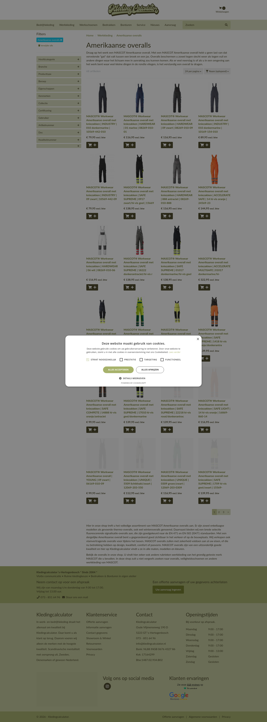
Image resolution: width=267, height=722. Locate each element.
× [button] (198, 339)
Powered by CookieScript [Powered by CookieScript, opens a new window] (133, 383)
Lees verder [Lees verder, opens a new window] (175, 352)
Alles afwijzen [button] (150, 369)
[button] (133, 378)
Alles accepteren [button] (118, 369)
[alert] (133, 361)
